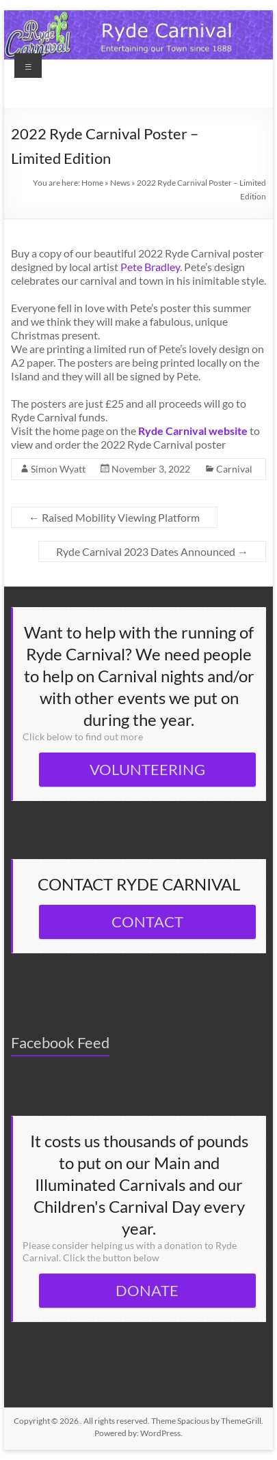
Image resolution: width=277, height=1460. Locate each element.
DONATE (147, 1290)
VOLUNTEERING (147, 769)
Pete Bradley (150, 266)
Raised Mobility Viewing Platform (114, 517)
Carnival (234, 469)
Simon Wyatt (58, 469)
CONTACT (147, 921)
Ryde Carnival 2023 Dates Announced (152, 551)
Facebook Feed (60, 1042)
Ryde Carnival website (193, 430)
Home (92, 183)
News (120, 183)
